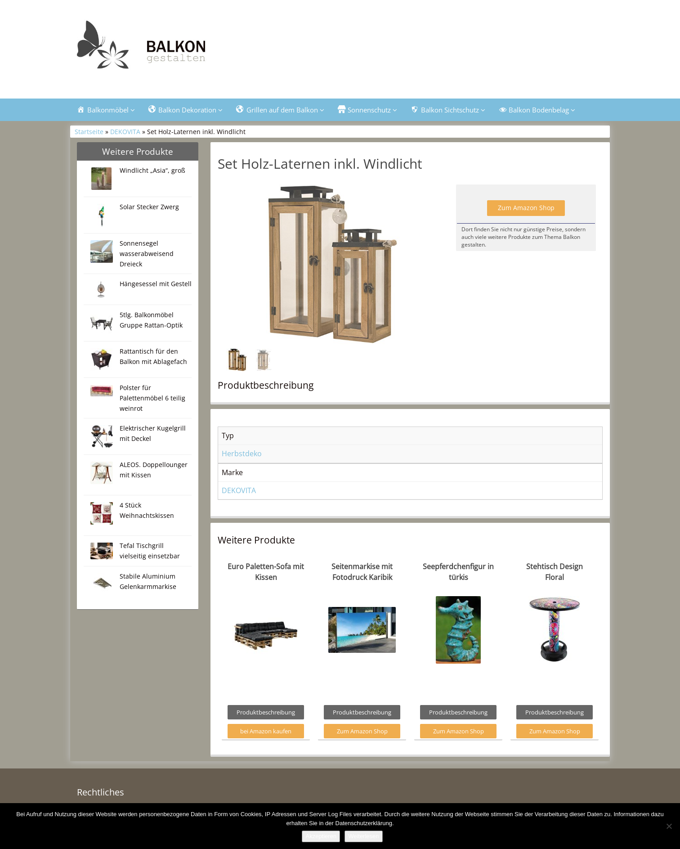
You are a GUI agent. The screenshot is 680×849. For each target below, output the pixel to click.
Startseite (89, 131)
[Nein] (668, 826)
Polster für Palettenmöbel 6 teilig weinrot (152, 398)
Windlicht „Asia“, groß (152, 170)
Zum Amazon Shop (526, 207)
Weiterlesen (363, 836)
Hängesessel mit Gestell (156, 283)
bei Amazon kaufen (265, 731)
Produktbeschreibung (266, 712)
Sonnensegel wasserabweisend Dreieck (147, 253)
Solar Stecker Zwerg (149, 206)
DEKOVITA (125, 131)
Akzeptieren (320, 836)
